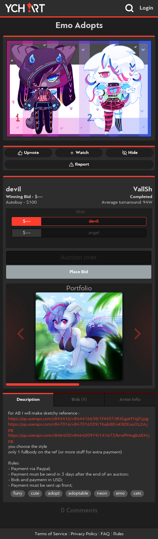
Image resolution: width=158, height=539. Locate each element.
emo (120, 493)
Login (146, 8)
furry (17, 493)
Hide (130, 152)
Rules (118, 534)
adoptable (78, 493)
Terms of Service (51, 534)
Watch (79, 152)
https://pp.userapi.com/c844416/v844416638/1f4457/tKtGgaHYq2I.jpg (78, 419)
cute (35, 493)
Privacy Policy (84, 534)
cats (137, 493)
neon (102, 493)
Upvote (28, 152)
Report (79, 164)
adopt (54, 493)
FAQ (105, 534)
